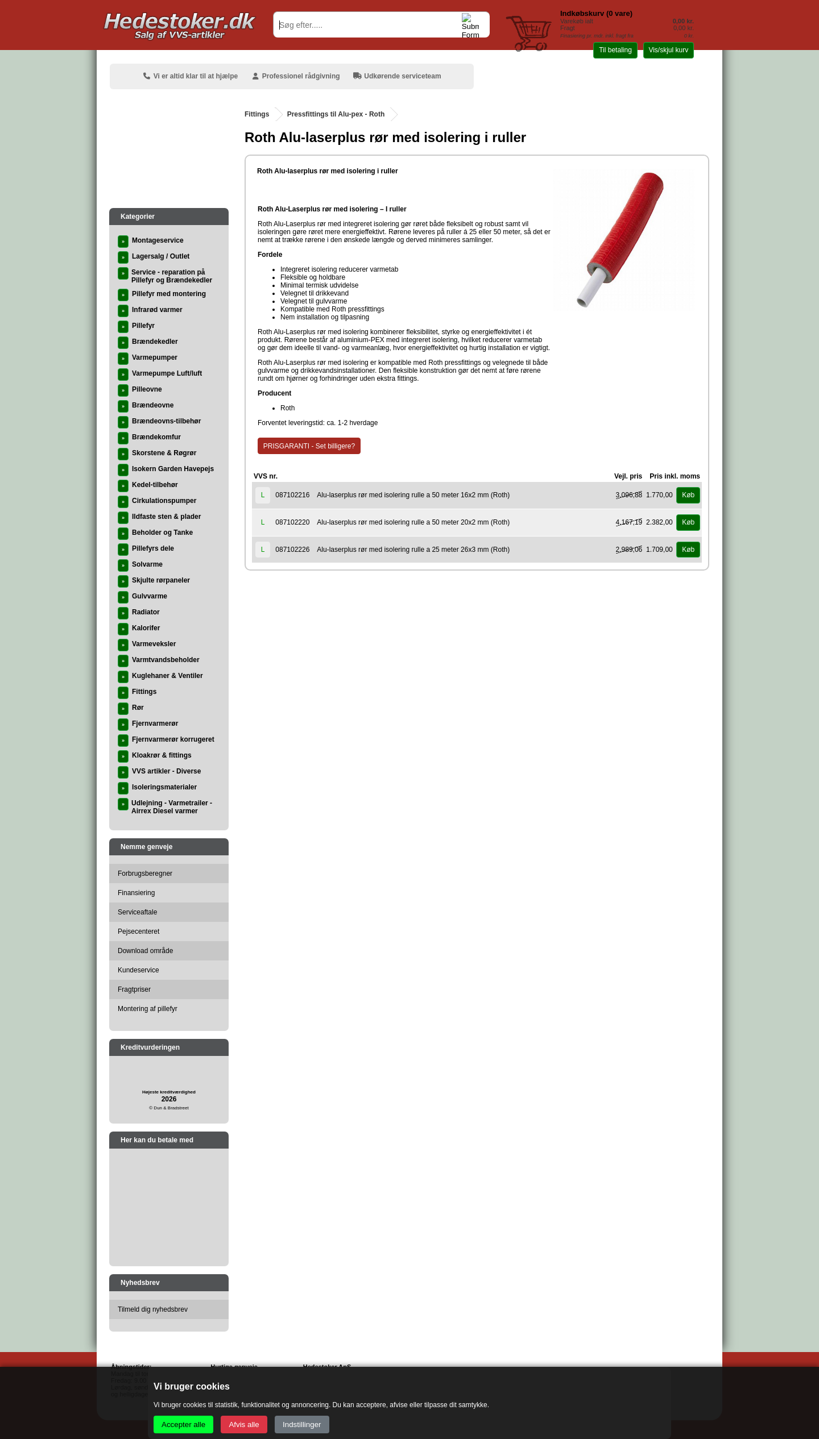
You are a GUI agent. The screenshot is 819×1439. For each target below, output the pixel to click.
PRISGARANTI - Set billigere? (309, 446)
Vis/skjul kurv (668, 50)
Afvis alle (244, 1424)
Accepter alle (183, 1424)
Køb (688, 495)
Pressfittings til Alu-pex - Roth (336, 114)
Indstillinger (302, 1424)
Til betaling (615, 50)
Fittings (257, 114)
